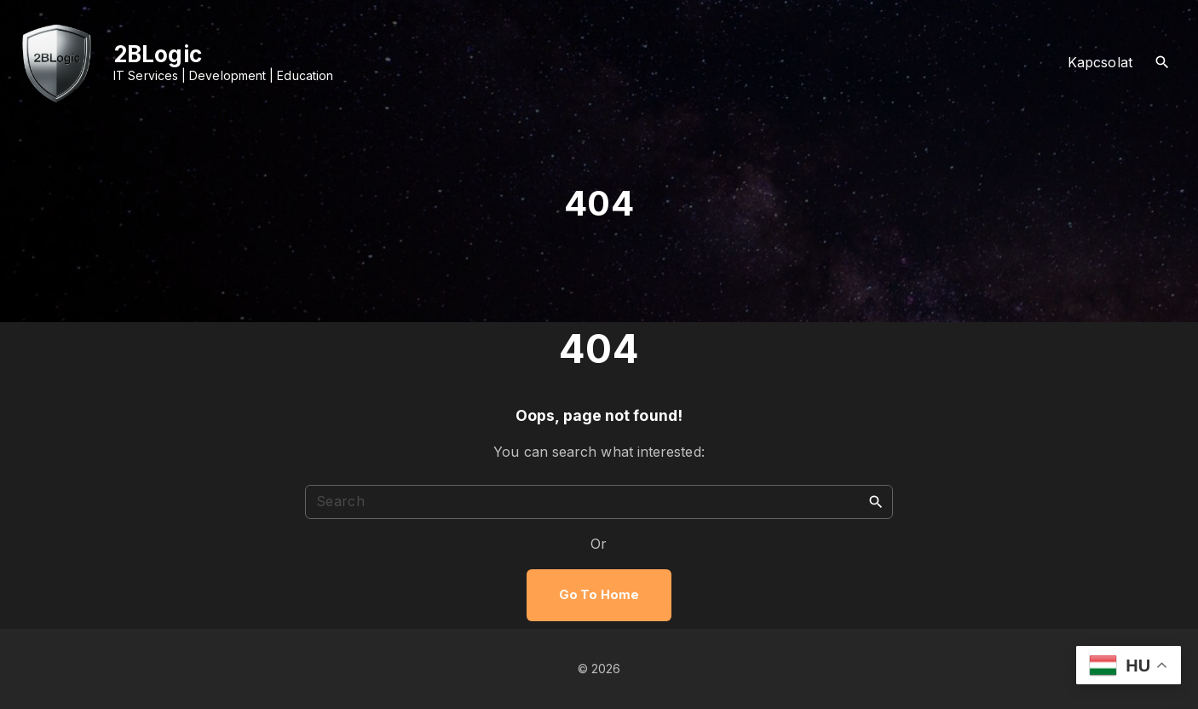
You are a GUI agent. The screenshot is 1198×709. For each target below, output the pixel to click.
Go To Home (599, 594)
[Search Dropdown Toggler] (1163, 62)
